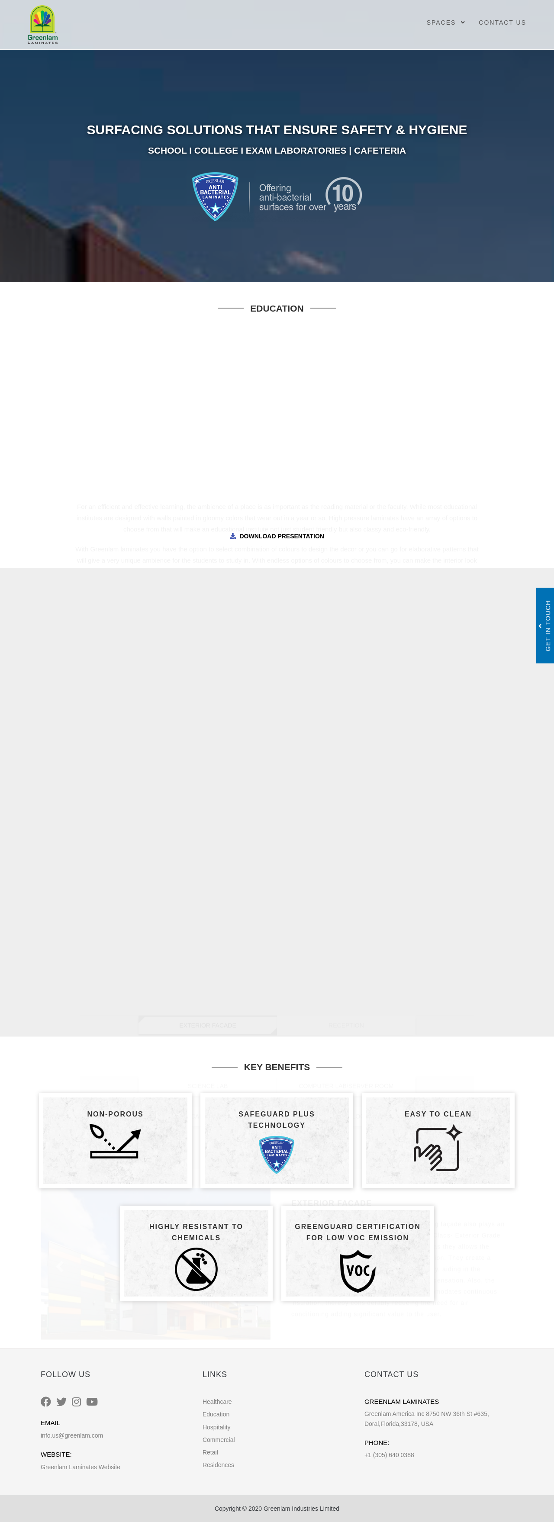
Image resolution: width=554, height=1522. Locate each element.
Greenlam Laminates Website (80, 1467)
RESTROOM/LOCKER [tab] (346, 699)
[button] (58, 847)
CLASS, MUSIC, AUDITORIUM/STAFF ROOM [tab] (346, 638)
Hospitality (217, 1427)
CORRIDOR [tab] (207, 638)
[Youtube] (92, 1402)
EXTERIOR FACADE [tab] (207, 608)
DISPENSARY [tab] (277, 729)
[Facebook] (46, 1402)
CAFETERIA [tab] (208, 699)
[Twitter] (61, 1402)
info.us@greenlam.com (72, 1435)
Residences (218, 1464)
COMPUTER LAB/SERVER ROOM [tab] (346, 669)
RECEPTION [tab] (346, 608)
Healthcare (217, 1401)
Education (216, 1414)
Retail (210, 1452)
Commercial (219, 1439)
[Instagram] (76, 1402)
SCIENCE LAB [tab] (208, 669)
